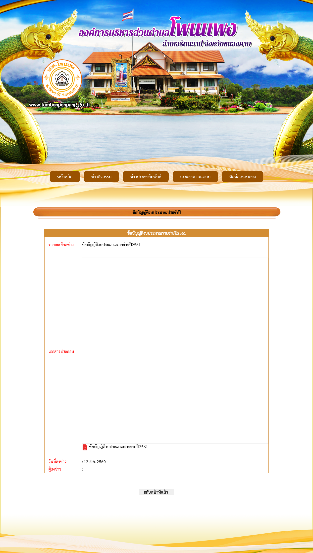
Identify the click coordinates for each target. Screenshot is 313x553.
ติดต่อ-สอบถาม (242, 176)
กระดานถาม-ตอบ (195, 176)
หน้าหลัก (64, 176)
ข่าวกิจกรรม (101, 176)
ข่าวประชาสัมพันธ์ (145, 176)
